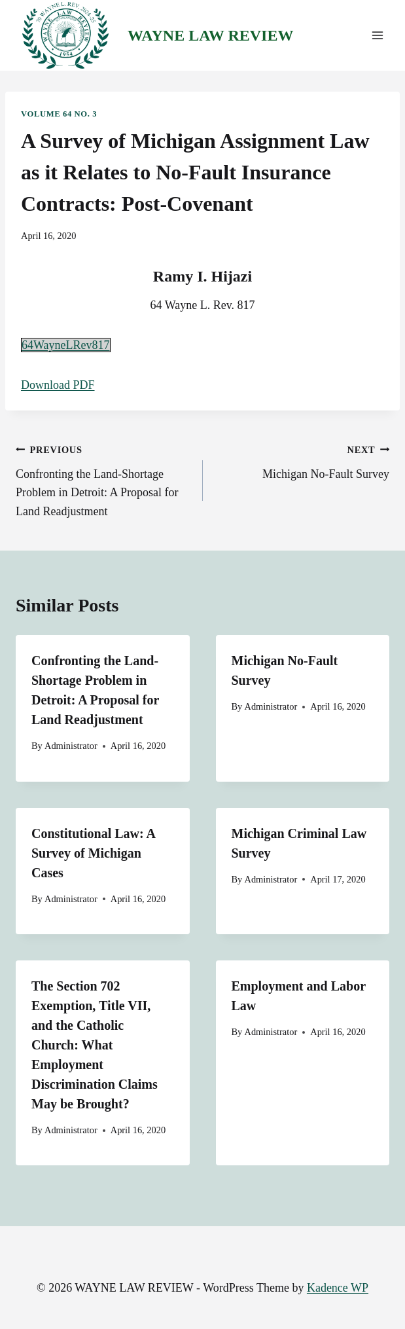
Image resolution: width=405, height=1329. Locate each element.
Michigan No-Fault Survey (302, 460)
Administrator (70, 745)
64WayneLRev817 (66, 345)
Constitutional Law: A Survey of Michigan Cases (93, 853)
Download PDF (58, 384)
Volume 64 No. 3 (59, 113)
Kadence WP (337, 1287)
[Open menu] (377, 36)
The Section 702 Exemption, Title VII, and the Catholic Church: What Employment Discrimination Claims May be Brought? (94, 1045)
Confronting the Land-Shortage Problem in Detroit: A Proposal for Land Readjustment (103, 479)
